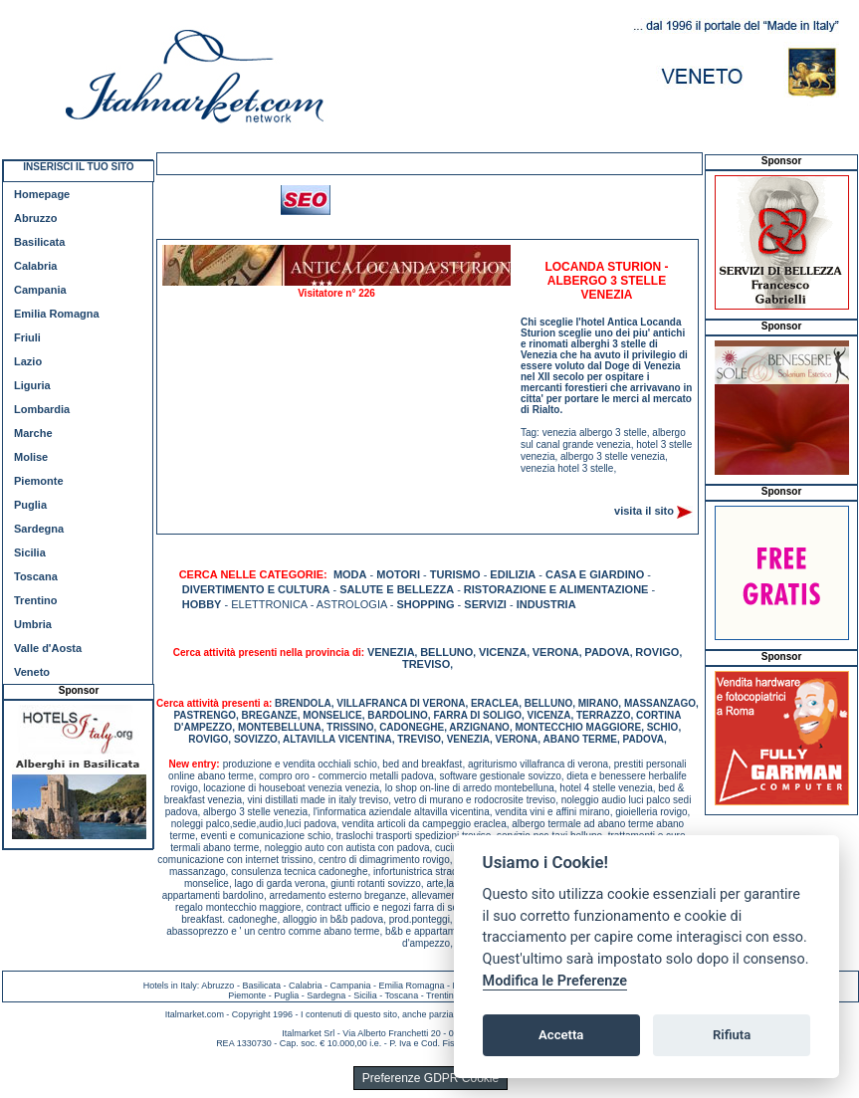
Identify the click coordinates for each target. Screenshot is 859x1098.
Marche (33, 433)
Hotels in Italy (170, 985)
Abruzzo (35, 218)
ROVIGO (657, 652)
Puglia (30, 505)
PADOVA (606, 652)
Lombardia (42, 409)
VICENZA (503, 652)
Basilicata (39, 242)
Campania (40, 290)
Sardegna (39, 529)
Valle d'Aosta (48, 648)
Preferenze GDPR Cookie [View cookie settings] (430, 1078)
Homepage (42, 194)
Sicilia (30, 552)
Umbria (33, 624)
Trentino (35, 600)
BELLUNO (446, 652)
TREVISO (426, 664)
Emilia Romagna (57, 314)
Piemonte (39, 481)
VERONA (556, 652)
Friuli (27, 337)
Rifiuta (732, 1034)
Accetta (560, 1034)
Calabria (35, 266)
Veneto (32, 672)
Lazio (28, 361)
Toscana (36, 576)
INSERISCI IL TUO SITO (78, 166)
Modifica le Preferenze (555, 981)
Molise (31, 457)
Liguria (32, 385)
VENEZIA (391, 652)
